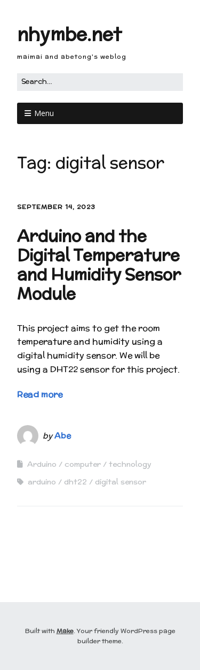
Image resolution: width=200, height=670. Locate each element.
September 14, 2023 (56, 206)
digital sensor (120, 481)
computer (83, 464)
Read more (39, 394)
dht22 (75, 481)
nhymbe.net (69, 34)
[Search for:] (100, 82)
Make (65, 630)
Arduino (42, 464)
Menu (44, 113)
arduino (42, 481)
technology (130, 464)
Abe (62, 435)
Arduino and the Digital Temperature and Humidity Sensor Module (99, 265)
